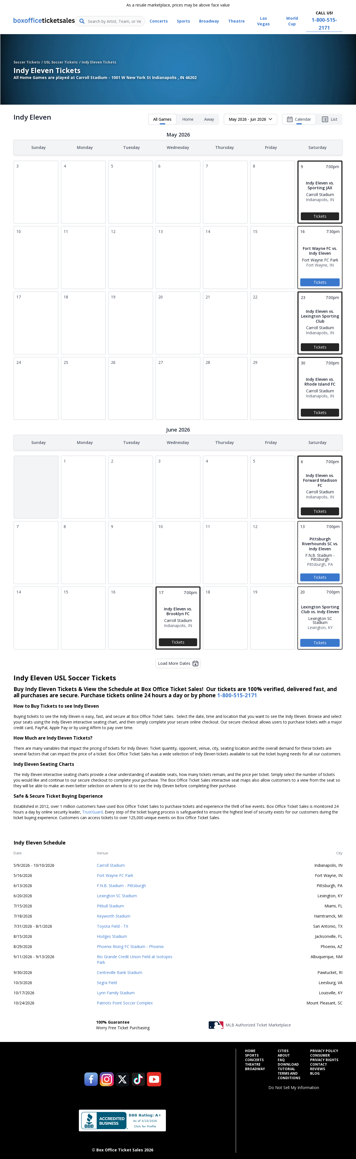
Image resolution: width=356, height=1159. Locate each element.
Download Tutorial (288, 1065)
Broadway (255, 1068)
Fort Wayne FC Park (115, 874)
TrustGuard (92, 810)
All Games (162, 120)
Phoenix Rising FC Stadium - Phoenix (130, 945)
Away (209, 119)
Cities (283, 1050)
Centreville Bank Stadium (119, 971)
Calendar (299, 120)
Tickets (319, 215)
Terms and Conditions (289, 1074)
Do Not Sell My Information (293, 1086)
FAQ (281, 1059)
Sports (252, 1054)
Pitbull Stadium (110, 904)
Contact (318, 1063)
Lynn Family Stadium (116, 991)
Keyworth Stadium (113, 915)
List (329, 119)
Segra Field (107, 981)
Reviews (317, 1068)
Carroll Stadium (111, 864)
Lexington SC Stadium (117, 894)
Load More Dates (178, 662)
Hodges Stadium (112, 935)
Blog (315, 1072)
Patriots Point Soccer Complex (125, 1001)
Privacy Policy (324, 1050)
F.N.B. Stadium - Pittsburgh (121, 884)
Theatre (253, 1063)
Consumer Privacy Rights (324, 1056)
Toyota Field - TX (112, 925)
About (284, 1054)
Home (187, 119)
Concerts (254, 1059)
